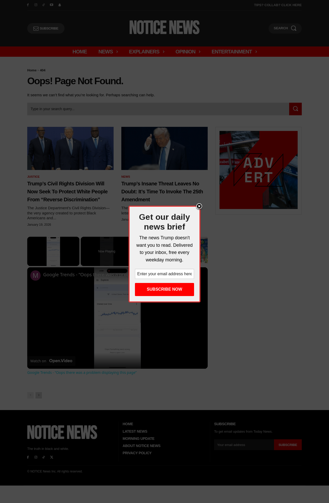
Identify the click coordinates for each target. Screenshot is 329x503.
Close (199, 207)
